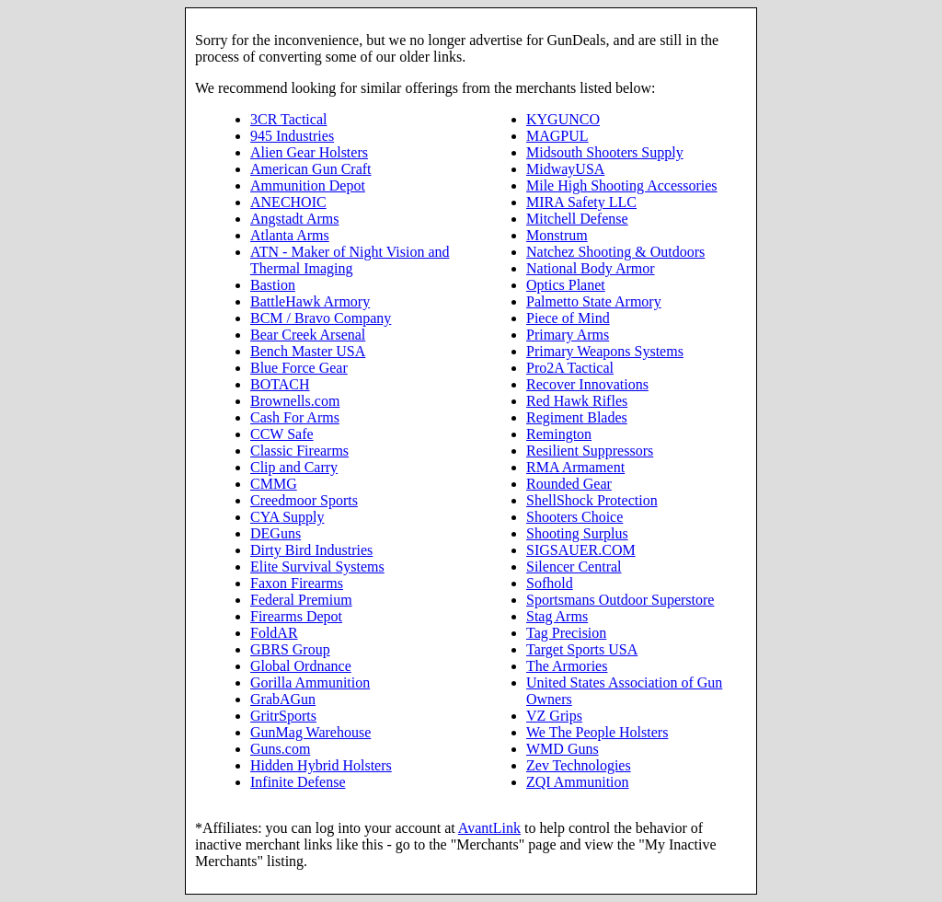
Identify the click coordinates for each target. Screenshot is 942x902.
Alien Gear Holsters (309, 152)
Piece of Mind (568, 318)
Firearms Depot (296, 616)
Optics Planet (565, 285)
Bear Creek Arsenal (307, 334)
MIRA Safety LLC (581, 202)
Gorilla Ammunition (310, 682)
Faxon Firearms (296, 583)
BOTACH (280, 384)
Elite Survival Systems (317, 566)
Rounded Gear (569, 483)
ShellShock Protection (592, 500)
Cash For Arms (294, 417)
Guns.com (280, 749)
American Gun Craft (311, 169)
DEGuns (275, 533)
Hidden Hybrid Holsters (321, 765)
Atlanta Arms (289, 235)
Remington (559, 434)
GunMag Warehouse (310, 732)
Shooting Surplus (577, 533)
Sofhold (549, 583)
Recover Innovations (587, 384)
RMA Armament (575, 467)
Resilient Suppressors (589, 450)
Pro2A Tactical (570, 368)
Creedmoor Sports (304, 500)
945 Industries (292, 136)
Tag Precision (566, 633)
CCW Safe (282, 434)
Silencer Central (574, 566)
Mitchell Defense (577, 218)
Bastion (272, 285)
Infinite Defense (298, 782)
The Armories (566, 666)
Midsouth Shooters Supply (605, 152)
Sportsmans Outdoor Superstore (620, 599)
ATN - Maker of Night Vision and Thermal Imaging (350, 260)
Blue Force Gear (299, 368)
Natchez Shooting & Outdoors (615, 252)
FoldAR (274, 633)
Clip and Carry (294, 467)
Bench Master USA (307, 351)
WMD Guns (562, 749)
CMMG (273, 483)
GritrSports (283, 715)
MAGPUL (557, 136)
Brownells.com (294, 401)
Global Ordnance (300, 666)
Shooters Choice (574, 517)
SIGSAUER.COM (581, 550)
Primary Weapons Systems (605, 351)
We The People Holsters (597, 732)
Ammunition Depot (307, 185)
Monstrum (557, 235)
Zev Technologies (578, 765)
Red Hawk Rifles (576, 401)
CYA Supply (287, 517)
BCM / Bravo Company (320, 318)
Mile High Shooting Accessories (622, 185)
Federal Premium (301, 599)
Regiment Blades (576, 417)
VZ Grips (554, 715)
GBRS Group (290, 649)
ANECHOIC (288, 202)
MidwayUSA (565, 169)
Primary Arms (567, 334)
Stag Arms (557, 616)
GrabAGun (283, 699)
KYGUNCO (563, 119)
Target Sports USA (582, 649)
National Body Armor (590, 268)
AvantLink (489, 828)
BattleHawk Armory (310, 301)
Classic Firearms (299, 450)
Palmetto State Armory (593, 301)
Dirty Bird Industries (311, 550)
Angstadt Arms (294, 218)
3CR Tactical (288, 119)
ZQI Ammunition (577, 782)
